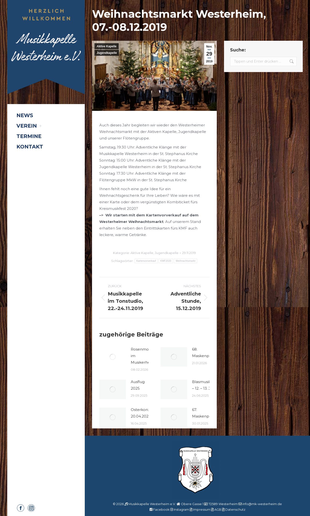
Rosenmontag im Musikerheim (144, 356)
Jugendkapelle (107, 53)
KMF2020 (165, 261)
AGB (217, 509)
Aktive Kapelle (106, 46)
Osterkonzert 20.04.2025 (143, 412)
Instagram (181, 509)
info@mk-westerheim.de (262, 504)
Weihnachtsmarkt (185, 261)
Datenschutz (235, 509)
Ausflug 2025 (138, 385)
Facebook (161, 509)
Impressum (201, 509)
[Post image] (112, 357)
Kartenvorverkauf (146, 261)
